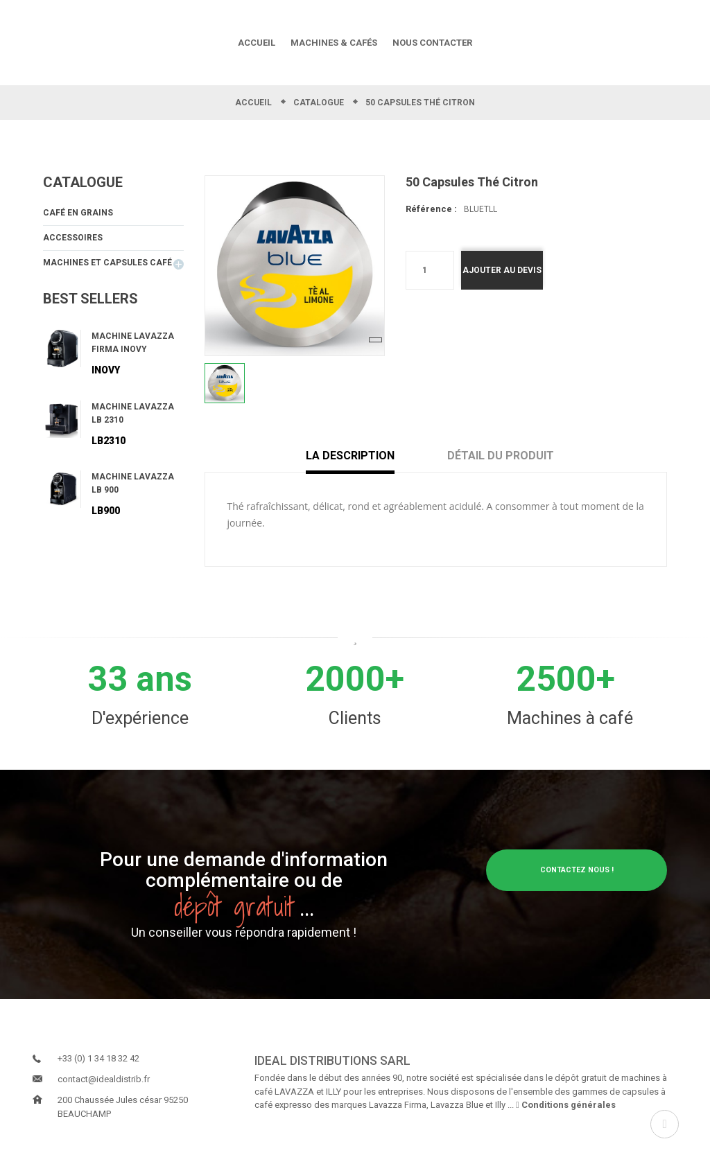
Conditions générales (566, 1105)
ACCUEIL (256, 42)
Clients (355, 718)
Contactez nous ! (576, 870)
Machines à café (570, 718)
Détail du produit (500, 455)
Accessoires (73, 240)
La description (361, 455)
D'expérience (140, 718)
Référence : (431, 209)
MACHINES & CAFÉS (334, 42)
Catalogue (83, 182)
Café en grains (78, 214)
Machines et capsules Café (107, 267)
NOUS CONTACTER (432, 42)
